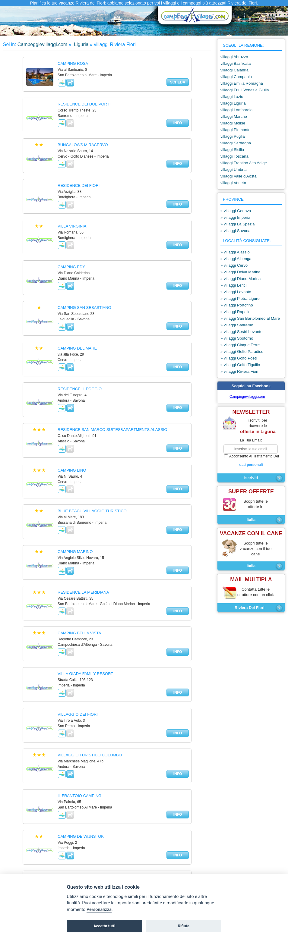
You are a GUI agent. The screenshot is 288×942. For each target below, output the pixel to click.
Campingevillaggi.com (247, 396)
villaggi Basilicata (235, 63)
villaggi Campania (236, 76)
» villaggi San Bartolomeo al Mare (250, 318)
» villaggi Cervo (234, 265)
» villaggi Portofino (236, 305)
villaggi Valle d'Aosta (238, 176)
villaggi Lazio (231, 96)
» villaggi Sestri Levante (241, 331)
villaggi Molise (232, 123)
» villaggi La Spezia (237, 224)
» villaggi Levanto (235, 292)
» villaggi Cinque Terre (240, 345)
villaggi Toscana (234, 156)
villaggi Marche (233, 116)
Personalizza (99, 909)
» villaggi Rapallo (235, 311)
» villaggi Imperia (235, 217)
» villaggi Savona (235, 230)
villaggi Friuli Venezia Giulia (244, 90)
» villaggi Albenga (236, 258)
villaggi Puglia (232, 136)
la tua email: (251, 440)
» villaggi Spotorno (236, 338)
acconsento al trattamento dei (251, 460)
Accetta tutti (104, 926)
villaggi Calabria (234, 70)
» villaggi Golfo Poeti (238, 358)
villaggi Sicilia (232, 149)
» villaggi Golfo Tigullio (240, 365)
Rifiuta (183, 926)
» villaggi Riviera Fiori (239, 371)
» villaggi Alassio (235, 252)
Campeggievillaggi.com (42, 44)
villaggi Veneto (233, 183)
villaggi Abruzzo (234, 57)
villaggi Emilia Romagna (241, 83)
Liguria (80, 44)
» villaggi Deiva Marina (240, 272)
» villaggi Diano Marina (240, 278)
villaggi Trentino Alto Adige (243, 163)
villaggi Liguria (233, 103)
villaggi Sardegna (235, 143)
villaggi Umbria (233, 169)
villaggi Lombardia (236, 110)
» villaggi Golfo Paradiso (241, 351)
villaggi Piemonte (235, 129)
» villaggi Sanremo (236, 325)
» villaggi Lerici (233, 285)
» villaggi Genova (235, 211)
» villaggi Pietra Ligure (240, 298)
